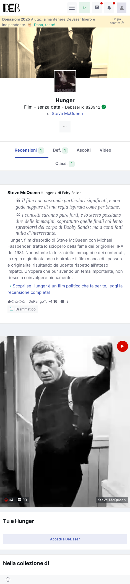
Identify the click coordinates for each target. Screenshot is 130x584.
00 (22, 500)
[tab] (60, 151)
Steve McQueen (67, 113)
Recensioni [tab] (29, 150)
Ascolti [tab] (84, 150)
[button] (84, 7)
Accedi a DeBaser (65, 539)
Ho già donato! (117, 20)
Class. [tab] (65, 164)
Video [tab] (105, 150)
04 (8, 500)
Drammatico (23, 309)
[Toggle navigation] (72, 7)
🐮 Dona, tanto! (41, 24)
